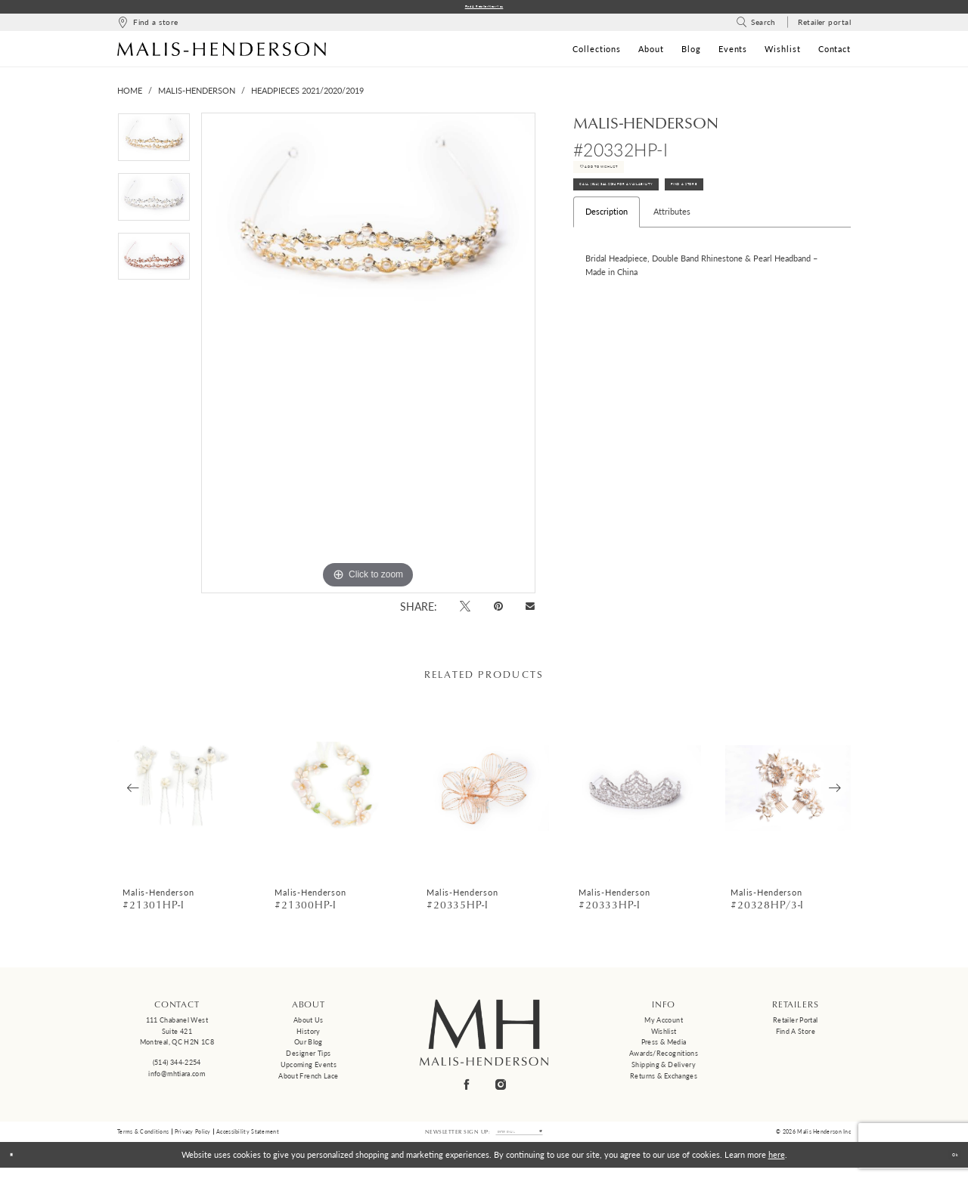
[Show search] (755, 27)
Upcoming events (309, 1069)
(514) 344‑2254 (177, 1067)
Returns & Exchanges (663, 1080)
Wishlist (664, 1035)
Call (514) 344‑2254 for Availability (660, 218)
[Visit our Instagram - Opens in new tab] (501, 1088)
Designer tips (308, 1058)
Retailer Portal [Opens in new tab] (795, 1024)
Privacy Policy (193, 1139)
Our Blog (308, 1046)
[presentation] (181, 792)
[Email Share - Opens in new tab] (530, 611)
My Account (663, 1024)
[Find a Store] (147, 27)
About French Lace (308, 1080)
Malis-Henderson (196, 95)
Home (129, 95)
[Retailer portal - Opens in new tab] (824, 27)
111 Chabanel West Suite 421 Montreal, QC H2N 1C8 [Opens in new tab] (177, 1035)
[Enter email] (519, 1140)
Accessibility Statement (247, 1139)
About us (308, 1024)
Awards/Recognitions (663, 1058)
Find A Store (797, 218)
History (308, 1035)
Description (606, 251)
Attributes (671, 251)
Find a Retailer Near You (484, 9)
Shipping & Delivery (663, 1069)
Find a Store (795, 1035)
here (776, 1165)
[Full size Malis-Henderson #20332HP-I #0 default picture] (368, 357)
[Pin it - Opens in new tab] (498, 610)
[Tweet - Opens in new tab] (465, 610)
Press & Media (664, 1046)
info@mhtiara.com (176, 1077)
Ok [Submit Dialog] (949, 1165)
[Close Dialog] (17, 1166)
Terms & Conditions (143, 1139)
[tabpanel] (154, 147)
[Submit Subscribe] (563, 1140)
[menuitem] (147, 27)
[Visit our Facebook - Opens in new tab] (467, 1088)
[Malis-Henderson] (221, 53)
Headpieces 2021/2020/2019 (307, 95)
